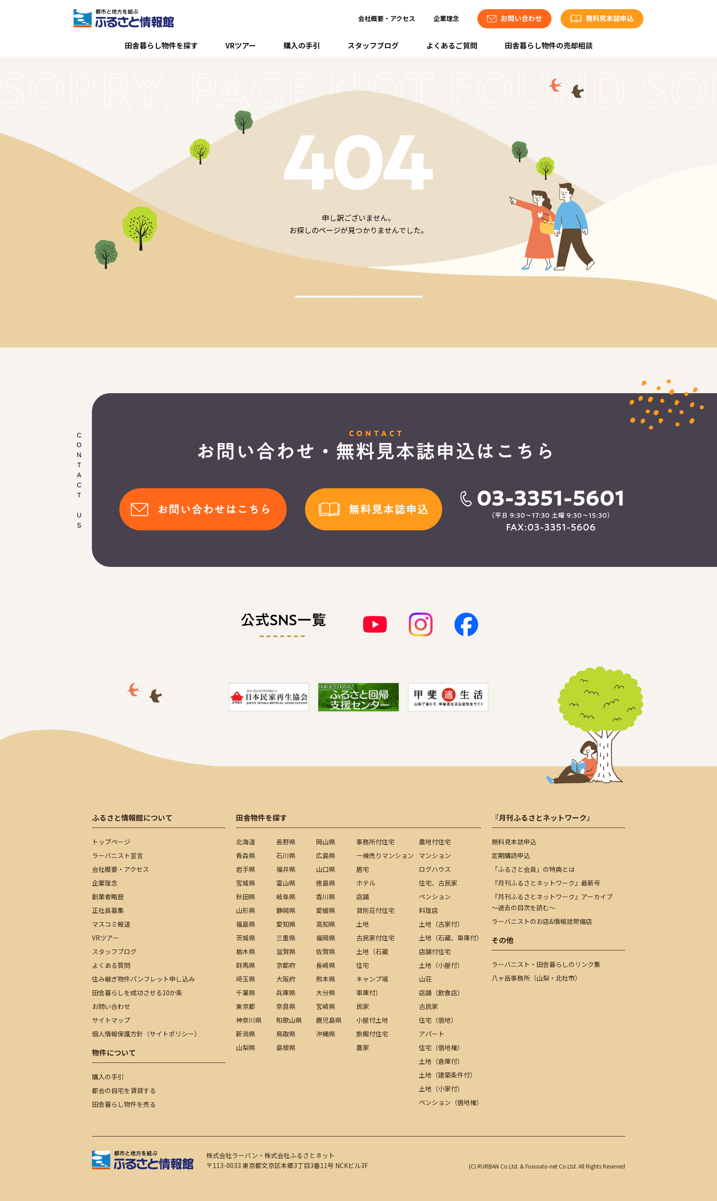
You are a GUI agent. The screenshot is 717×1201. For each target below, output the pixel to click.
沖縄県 (325, 1033)
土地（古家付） (441, 924)
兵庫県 (285, 992)
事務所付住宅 (375, 841)
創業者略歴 (108, 896)
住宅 (362, 965)
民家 (362, 1006)
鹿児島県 (329, 1020)
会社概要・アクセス (386, 18)
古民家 (428, 1006)
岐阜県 (285, 896)
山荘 (425, 978)
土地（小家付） (441, 1088)
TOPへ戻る (358, 307)
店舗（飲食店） (441, 992)
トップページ (111, 841)
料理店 (428, 910)
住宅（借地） (438, 1020)
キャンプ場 (372, 978)
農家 (362, 1047)
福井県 (285, 869)
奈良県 (285, 1006)
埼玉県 (245, 978)
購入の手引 (302, 45)
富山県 (285, 882)
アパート (431, 1033)
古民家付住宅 (375, 937)
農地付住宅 (435, 841)
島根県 (285, 1047)
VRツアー (240, 45)
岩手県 (245, 869)
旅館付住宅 (372, 1033)
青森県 (245, 855)
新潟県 (245, 1033)
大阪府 (285, 978)
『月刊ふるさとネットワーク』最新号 (546, 882)
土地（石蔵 (372, 951)
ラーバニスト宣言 (117, 855)
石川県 (285, 855)
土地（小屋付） (441, 965)
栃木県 (245, 951)
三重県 (285, 937)
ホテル (365, 882)
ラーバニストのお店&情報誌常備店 (542, 921)
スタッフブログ (373, 45)
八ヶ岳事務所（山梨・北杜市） (536, 977)
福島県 (245, 924)
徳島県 (325, 882)
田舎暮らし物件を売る (124, 1104)
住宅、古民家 (438, 882)
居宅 (362, 869)
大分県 (325, 992)
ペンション (435, 896)
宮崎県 (325, 1006)
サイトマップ (111, 1020)
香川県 (325, 896)
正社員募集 (108, 910)
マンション (435, 855)
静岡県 (285, 910)
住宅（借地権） (441, 1047)
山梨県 (245, 1047)
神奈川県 (249, 1020)
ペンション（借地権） (451, 1102)
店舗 (362, 896)
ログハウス (435, 869)
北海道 (245, 841)
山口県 (325, 869)
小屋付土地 (372, 1020)
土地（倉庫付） (441, 1061)
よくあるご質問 (451, 45)
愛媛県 (325, 910)
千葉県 (245, 992)
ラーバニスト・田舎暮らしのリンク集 (546, 964)
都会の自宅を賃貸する (124, 1090)
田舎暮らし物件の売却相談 (549, 45)
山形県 (245, 910)
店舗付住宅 (435, 951)
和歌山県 (289, 1020)
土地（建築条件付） (447, 1074)
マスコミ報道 (111, 924)
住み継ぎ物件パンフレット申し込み (143, 978)
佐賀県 (325, 951)
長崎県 (325, 965)
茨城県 (245, 937)
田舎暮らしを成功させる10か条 (137, 992)
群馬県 (245, 965)
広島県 (325, 855)
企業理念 (446, 18)
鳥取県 (285, 1033)
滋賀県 (285, 951)
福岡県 (325, 937)
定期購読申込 (511, 855)
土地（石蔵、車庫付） (451, 937)
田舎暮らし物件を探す (161, 45)
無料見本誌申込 (514, 841)
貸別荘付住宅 (375, 910)
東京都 (245, 1006)
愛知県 (285, 924)
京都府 (285, 965)
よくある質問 (111, 965)
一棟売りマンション (385, 855)
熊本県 (325, 978)
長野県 (285, 841)
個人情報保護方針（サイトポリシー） (146, 1033)
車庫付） (369, 992)
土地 (362, 924)
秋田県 (245, 896)
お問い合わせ (111, 1006)
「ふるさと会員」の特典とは (533, 869)
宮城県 (245, 882)
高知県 (325, 924)
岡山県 (325, 841)
